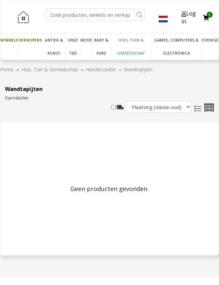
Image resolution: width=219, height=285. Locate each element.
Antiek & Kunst (54, 46)
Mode (86, 39)
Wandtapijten (138, 69)
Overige (210, 39)
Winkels (9, 39)
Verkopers (30, 39)
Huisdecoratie (101, 69)
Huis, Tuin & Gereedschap (131, 46)
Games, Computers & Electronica (176, 46)
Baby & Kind (101, 46)
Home (7, 69)
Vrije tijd (73, 46)
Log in (188, 17)
